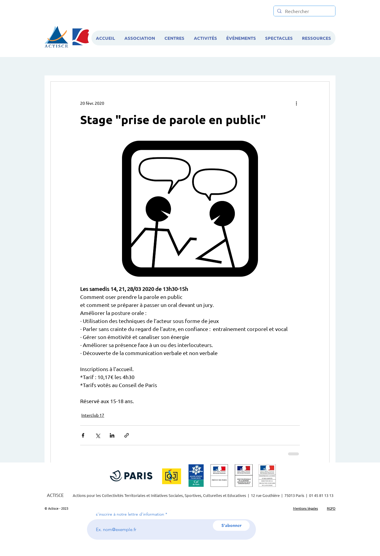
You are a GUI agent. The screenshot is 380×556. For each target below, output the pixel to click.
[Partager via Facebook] (83, 435)
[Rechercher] (304, 11)
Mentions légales (305, 508)
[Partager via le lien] (126, 435)
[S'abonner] (231, 525)
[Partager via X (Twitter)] (97, 435)
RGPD (331, 508)
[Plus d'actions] (296, 103)
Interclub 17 (92, 415)
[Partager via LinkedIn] (112, 435)
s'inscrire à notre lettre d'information (130, 514)
